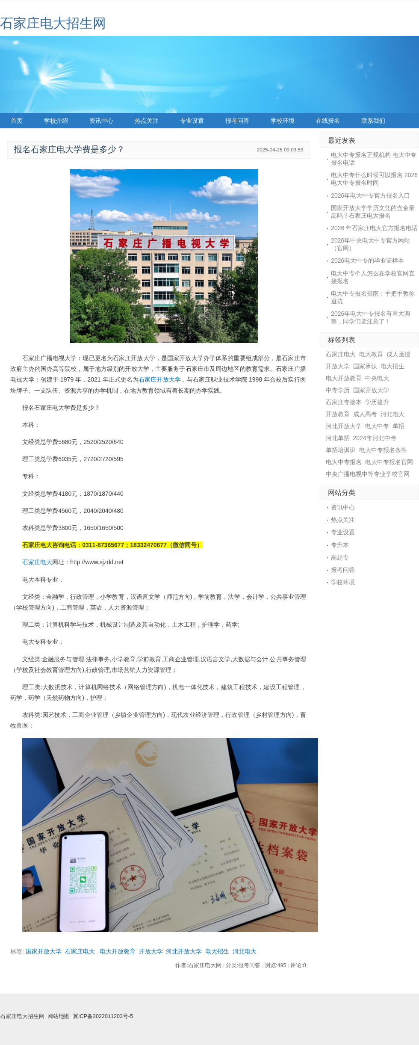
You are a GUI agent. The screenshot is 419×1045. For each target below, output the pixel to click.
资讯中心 (101, 120)
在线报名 (328, 120)
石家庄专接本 (344, 402)
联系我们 (373, 120)
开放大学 (151, 951)
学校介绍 (56, 120)
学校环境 (283, 120)
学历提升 (377, 402)
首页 (17, 120)
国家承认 (365, 366)
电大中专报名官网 (389, 462)
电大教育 (371, 354)
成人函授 (398, 354)
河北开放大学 (184, 951)
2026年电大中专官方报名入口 (370, 195)
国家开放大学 (44, 951)
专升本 (340, 545)
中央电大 (377, 378)
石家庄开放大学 (160, 379)
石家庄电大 (37, 562)
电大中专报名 (344, 462)
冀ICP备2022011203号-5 (103, 1016)
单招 (398, 426)
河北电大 (245, 951)
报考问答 (237, 120)
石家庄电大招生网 (53, 23)
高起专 (340, 557)
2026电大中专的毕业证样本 (367, 260)
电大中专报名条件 (383, 450)
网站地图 (58, 1016)
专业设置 (192, 120)
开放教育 (338, 414)
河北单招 (338, 438)
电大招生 (217, 951)
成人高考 (365, 414)
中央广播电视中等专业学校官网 (368, 474)
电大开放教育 (118, 951)
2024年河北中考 (374, 438)
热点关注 (147, 120)
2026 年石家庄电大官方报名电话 (374, 228)
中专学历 (338, 390)
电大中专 (377, 426)
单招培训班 (341, 450)
